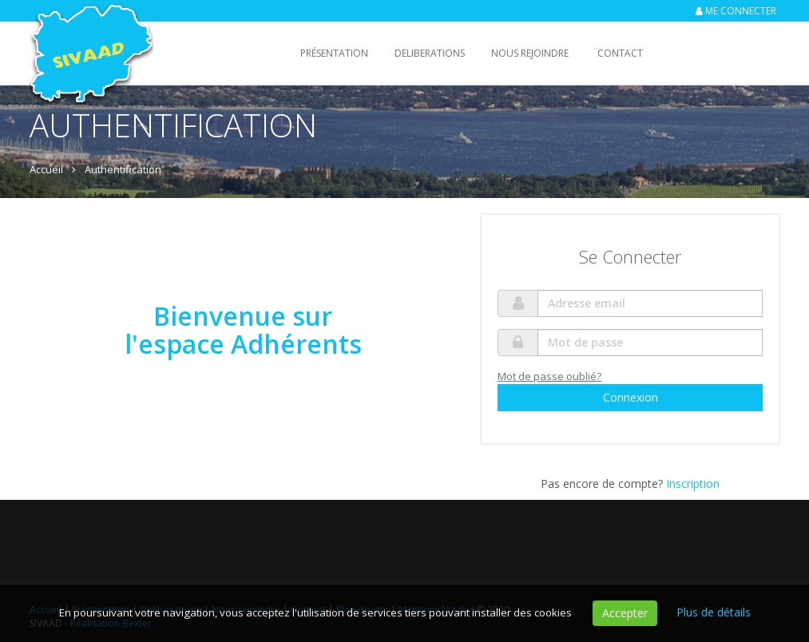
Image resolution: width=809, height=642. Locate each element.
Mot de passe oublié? (549, 376)
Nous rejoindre (530, 53)
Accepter (625, 612)
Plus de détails (713, 612)
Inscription (693, 483)
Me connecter (740, 11)
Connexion (630, 397)
